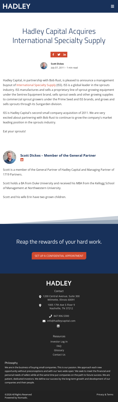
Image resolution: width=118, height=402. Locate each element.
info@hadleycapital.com (59, 320)
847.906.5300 (59, 316)
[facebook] (53, 55)
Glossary (59, 350)
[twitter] (59, 55)
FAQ (59, 346)
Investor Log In (59, 341)
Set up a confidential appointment (59, 255)
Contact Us (59, 354)
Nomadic (22, 397)
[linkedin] (64, 55)
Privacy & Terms (105, 394)
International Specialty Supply (36, 85)
